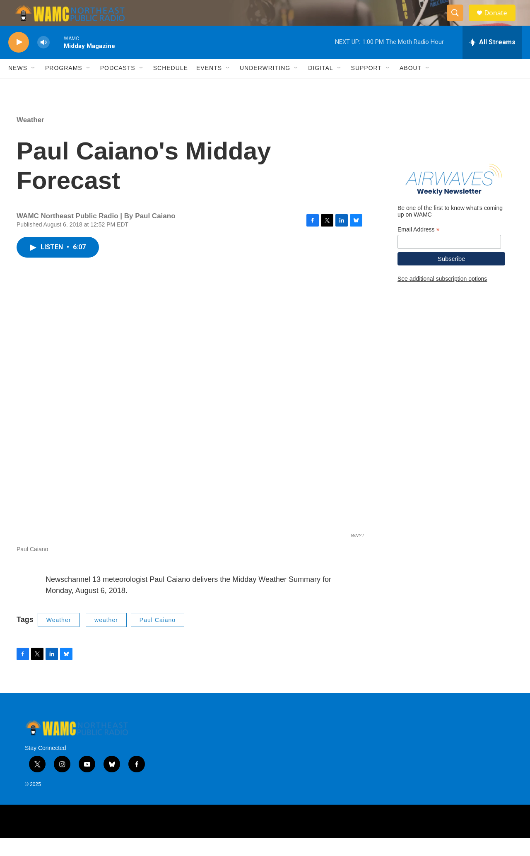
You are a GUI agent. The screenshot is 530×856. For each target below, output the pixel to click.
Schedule (170, 86)
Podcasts (117, 86)
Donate (500, 21)
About (411, 86)
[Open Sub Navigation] (33, 86)
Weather (30, 138)
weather (106, 637)
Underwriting (265, 86)
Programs (63, 86)
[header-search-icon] (458, 22)
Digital (320, 86)
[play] (18, 60)
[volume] (43, 60)
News (17, 86)
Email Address (419, 247)
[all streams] (492, 60)
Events (209, 86)
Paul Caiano (158, 637)
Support (366, 86)
